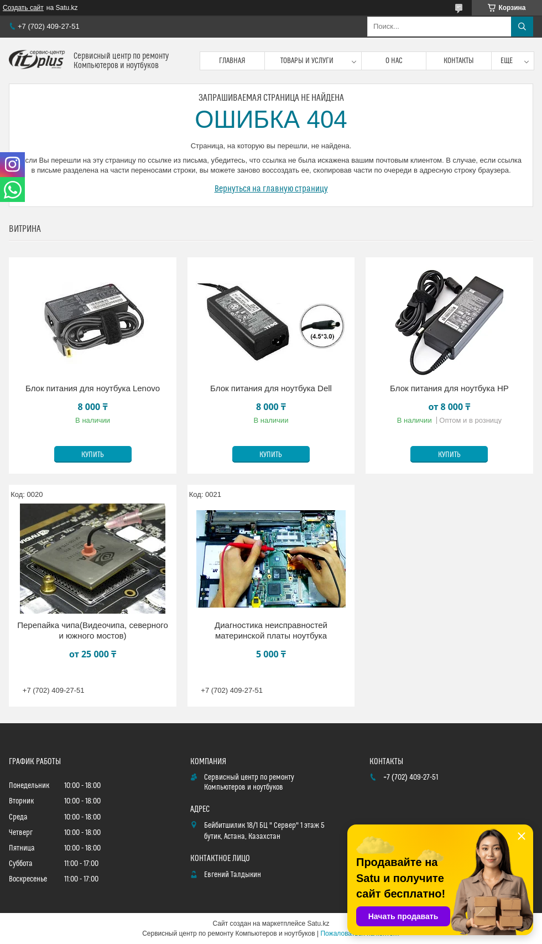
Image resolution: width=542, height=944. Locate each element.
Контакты (459, 60)
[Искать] (522, 27)
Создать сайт (23, 8)
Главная (232, 60)
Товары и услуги (306, 60)
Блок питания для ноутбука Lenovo (92, 388)
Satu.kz (318, 923)
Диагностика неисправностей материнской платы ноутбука (271, 630)
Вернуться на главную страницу (271, 189)
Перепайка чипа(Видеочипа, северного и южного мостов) (92, 630)
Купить (92, 454)
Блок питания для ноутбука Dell (271, 388)
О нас (394, 60)
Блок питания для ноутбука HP (449, 388)
